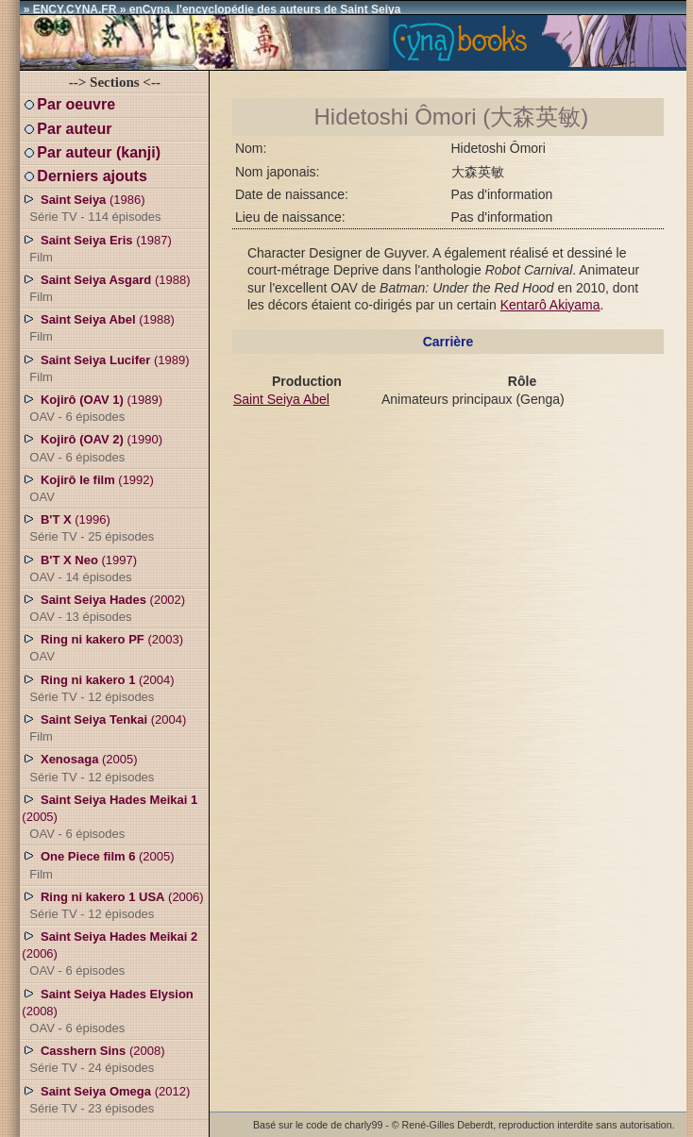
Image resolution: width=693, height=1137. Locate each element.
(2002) (103, 608)
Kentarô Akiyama (550, 304)
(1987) (96, 248)
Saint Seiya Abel (281, 399)
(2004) (98, 688)
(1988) (106, 288)
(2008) (107, 1010)
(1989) (105, 368)
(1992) (88, 488)
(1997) (79, 568)
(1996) (88, 527)
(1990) (92, 447)
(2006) (112, 905)
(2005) (88, 767)
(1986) (91, 208)
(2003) (102, 647)
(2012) (106, 1099)
